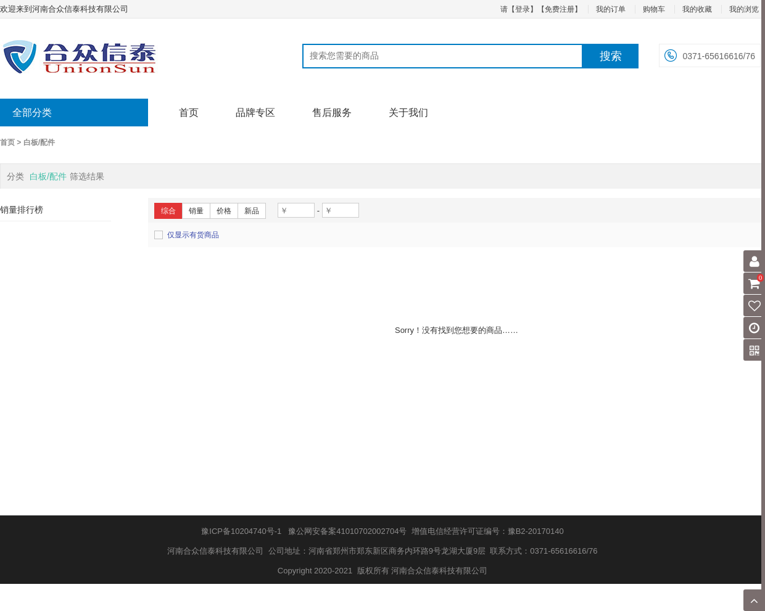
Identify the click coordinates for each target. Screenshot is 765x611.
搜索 (611, 56)
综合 (168, 211)
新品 (251, 211)
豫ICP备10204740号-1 (241, 531)
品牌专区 (255, 112)
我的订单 (611, 9)
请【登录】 (518, 9)
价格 (224, 211)
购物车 (654, 9)
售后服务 (332, 112)
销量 (196, 211)
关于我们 (408, 112)
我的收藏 (697, 9)
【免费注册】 (559, 9)
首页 (189, 112)
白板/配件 (39, 142)
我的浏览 (744, 9)
